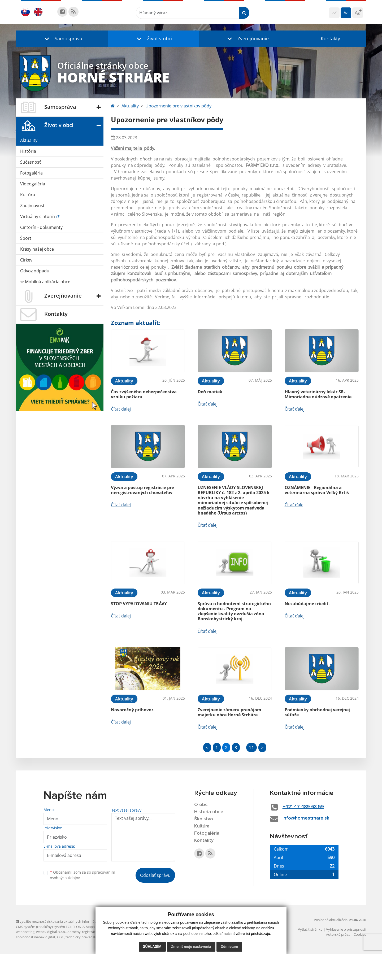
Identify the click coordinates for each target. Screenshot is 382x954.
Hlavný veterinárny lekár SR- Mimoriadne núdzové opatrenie (318, 394)
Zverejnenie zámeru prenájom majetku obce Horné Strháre (229, 712)
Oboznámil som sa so (82, 875)
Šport (25, 238)
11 (251, 747)
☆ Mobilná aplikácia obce (45, 282)
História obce (208, 811)
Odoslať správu (155, 875)
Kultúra (27, 195)
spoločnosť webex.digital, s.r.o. (40, 937)
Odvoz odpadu (34, 271)
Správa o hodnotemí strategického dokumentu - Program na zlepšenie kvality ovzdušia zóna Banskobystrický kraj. (234, 611)
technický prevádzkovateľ (86, 937)
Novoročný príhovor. (133, 710)
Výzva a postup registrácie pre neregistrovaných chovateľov (142, 490)
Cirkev (26, 260)
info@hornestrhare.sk (306, 818)
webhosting (25, 931)
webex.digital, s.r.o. (51, 931)
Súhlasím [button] (152, 946)
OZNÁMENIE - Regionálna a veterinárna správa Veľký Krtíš (317, 490)
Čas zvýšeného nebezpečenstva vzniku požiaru (144, 394)
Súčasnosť (30, 162)
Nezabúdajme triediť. (307, 604)
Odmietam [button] (229, 946)
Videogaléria (32, 184)
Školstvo (203, 819)
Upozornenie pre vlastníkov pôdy (178, 106)
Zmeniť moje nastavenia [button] (191, 946)
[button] (62, 39)
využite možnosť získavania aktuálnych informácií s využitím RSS (68, 921)
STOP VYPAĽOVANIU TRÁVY (139, 604)
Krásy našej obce (37, 249)
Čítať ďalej (121, 409)
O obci (201, 804)
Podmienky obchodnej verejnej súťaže (317, 712)
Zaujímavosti (33, 205)
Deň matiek (210, 392)
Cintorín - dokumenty (41, 227)
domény (73, 931)
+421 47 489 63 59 (303, 806)
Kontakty (330, 38)
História (28, 151)
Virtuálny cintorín (38, 216)
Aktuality (28, 140)
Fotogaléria (31, 173)
